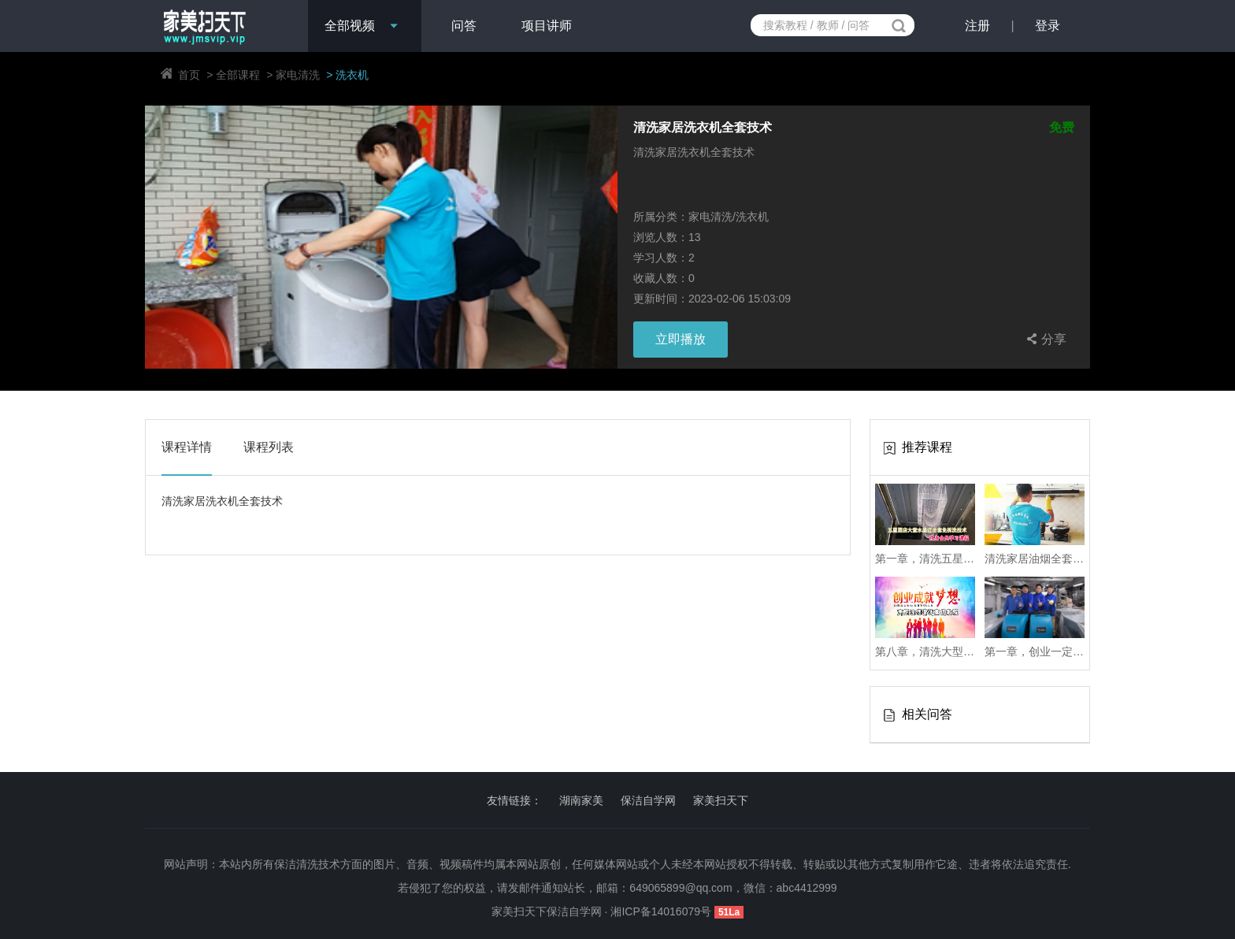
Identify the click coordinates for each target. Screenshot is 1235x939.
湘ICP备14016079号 (662, 911)
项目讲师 (546, 25)
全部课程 (238, 75)
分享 (1044, 338)
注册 (977, 25)
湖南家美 (581, 800)
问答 (464, 25)
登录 (1047, 25)
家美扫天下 (720, 800)
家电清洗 (298, 75)
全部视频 (350, 25)
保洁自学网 (648, 800)
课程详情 (186, 447)
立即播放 (680, 339)
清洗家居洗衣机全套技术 (702, 127)
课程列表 (268, 447)
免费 (1061, 127)
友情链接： (514, 800)
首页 (189, 75)
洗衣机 (352, 75)
